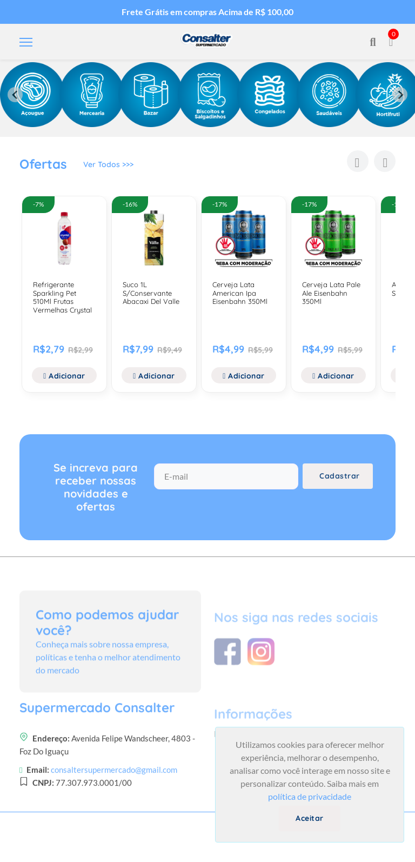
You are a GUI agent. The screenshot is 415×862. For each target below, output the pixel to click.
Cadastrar (339, 480)
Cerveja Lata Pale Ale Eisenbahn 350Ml (331, 293)
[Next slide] (399, 94)
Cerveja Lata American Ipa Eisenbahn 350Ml (239, 293)
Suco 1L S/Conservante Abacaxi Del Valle (151, 293)
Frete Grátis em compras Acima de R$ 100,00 (207, 11)
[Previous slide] (15, 94)
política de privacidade (309, 796)
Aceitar (310, 818)
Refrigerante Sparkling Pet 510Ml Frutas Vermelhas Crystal (62, 297)
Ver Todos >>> (108, 166)
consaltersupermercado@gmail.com (114, 813)
